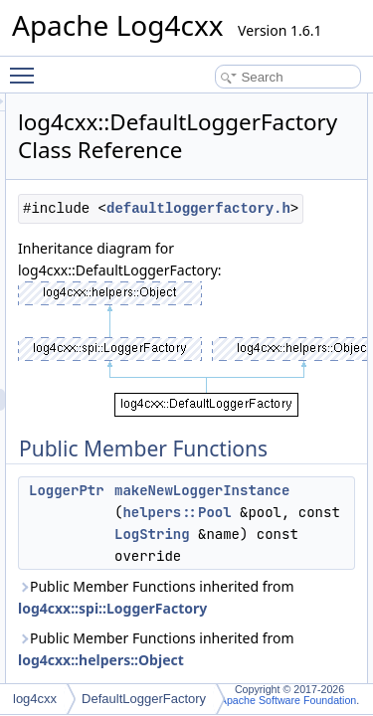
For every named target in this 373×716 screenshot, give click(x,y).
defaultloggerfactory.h (235, 230)
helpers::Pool (289, 534)
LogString (314, 556)
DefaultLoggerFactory (144, 698)
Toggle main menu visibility (27, 67)
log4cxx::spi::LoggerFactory (224, 630)
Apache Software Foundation (288, 700)
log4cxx (35, 698)
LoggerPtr (179, 512)
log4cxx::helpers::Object (213, 681)
